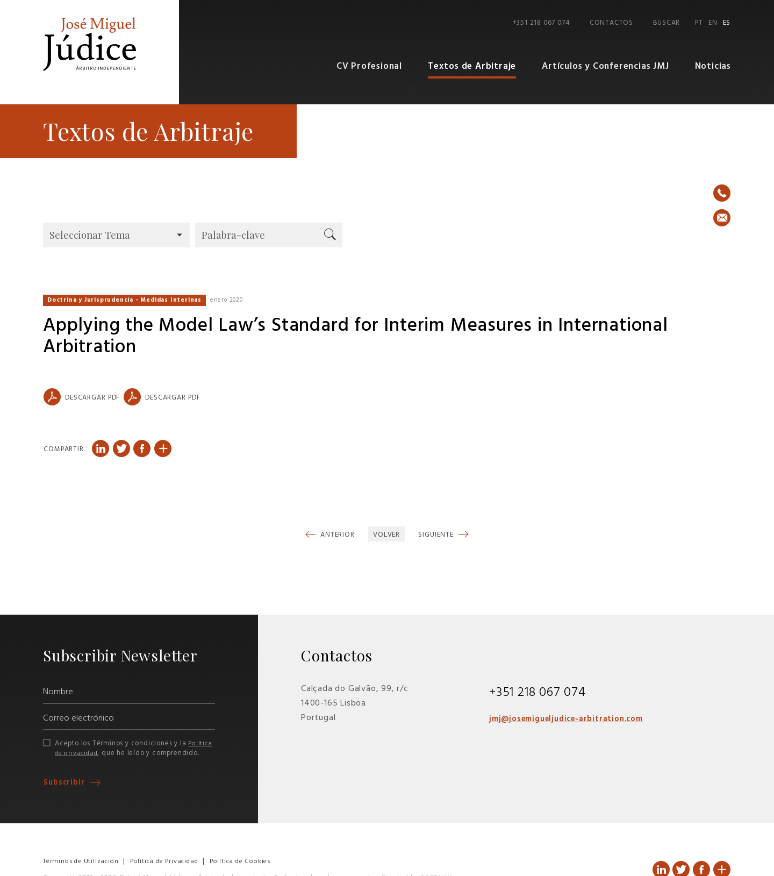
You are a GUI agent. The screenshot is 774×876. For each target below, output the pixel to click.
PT (699, 23)
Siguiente (437, 534)
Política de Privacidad (171, 861)
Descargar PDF (82, 396)
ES (727, 23)
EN (713, 23)
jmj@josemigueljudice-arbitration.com (573, 719)
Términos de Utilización (83, 861)
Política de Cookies (252, 861)
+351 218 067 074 (541, 23)
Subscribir (66, 783)
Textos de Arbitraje (472, 66)
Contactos (611, 23)
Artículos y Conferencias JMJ (605, 66)
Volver (386, 534)
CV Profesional (369, 66)
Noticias (713, 66)
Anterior (336, 534)
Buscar (666, 23)
